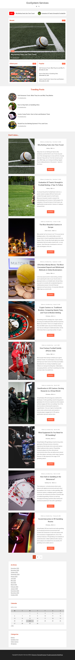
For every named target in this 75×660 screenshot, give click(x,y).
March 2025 (14, 584)
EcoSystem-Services (37, 2)
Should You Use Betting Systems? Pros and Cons (33, 123)
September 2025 (15, 574)
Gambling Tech (14, 74)
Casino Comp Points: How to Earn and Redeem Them (52, 79)
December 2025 (15, 568)
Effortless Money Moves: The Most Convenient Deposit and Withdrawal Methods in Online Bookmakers (50, 267)
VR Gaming (48, 316)
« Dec (12, 625)
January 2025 (14, 588)
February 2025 (14, 586)
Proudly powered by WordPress (55, 655)
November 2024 (15, 593)
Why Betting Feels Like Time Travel (25, 13)
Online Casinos (48, 230)
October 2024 (14, 595)
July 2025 (13, 578)
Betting (12, 51)
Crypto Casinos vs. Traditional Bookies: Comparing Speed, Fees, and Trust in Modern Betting (50, 310)
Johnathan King (15, 57)
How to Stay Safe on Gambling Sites (48, 73)
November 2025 (15, 570)
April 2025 (13, 582)
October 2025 (14, 572)
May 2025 (13, 580)
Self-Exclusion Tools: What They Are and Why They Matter (52, 68)
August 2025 (14, 576)
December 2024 (15, 591)
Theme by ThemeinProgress (39, 655)
